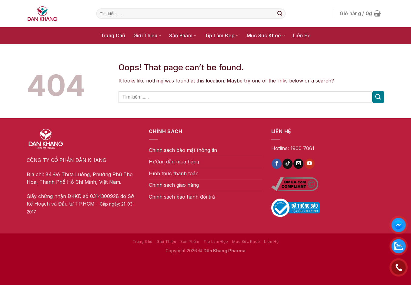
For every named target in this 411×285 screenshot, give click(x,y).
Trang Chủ (113, 35)
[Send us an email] (298, 164)
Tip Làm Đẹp (222, 35)
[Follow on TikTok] (287, 164)
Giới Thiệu (147, 35)
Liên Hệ (301, 35)
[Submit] (280, 13)
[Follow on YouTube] (310, 164)
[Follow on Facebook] (277, 164)
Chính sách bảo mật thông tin (183, 150)
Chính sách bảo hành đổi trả (182, 197)
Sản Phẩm (182, 35)
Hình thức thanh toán (174, 173)
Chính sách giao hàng (174, 185)
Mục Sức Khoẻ (266, 35)
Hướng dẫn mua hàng (174, 162)
